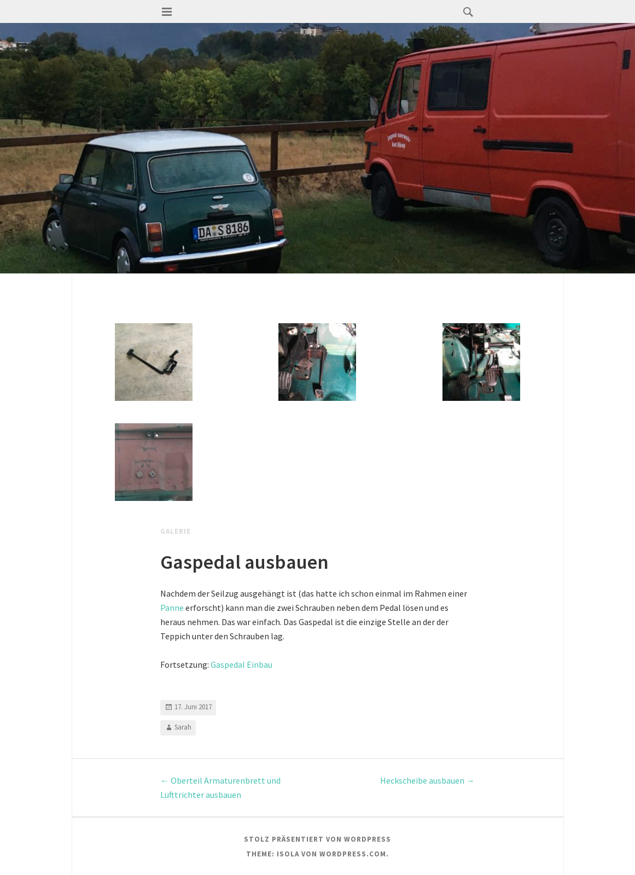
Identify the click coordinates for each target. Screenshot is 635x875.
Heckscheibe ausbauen (427, 780)
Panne (172, 607)
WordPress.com (352, 854)
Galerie (175, 531)
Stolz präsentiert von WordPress (317, 839)
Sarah (182, 727)
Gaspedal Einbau (241, 664)
